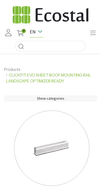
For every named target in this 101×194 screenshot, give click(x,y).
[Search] (21, 46)
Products (12, 69)
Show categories (50, 98)
